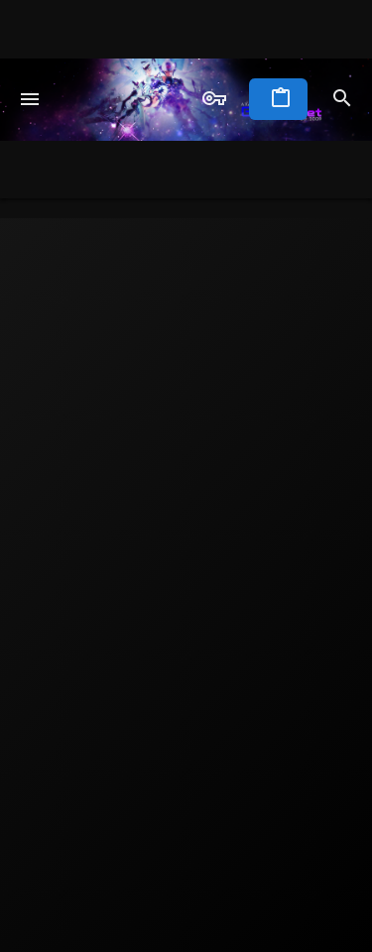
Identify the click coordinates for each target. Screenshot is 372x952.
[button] (30, 99)
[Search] (342, 99)
